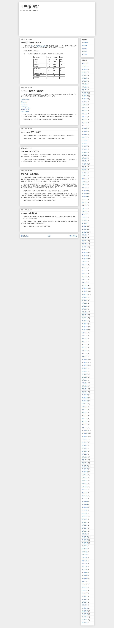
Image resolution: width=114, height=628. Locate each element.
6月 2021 (84, 110)
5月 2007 (84, 593)
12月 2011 (85, 430)
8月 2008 (84, 549)
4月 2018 (84, 214)
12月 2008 (85, 537)
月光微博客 (29, 7)
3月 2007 (84, 599)
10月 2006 (85, 614)
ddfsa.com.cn (25, 111)
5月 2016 (84, 273)
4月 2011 (84, 454)
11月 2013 (85, 362)
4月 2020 (84, 152)
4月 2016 (84, 276)
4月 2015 (84, 312)
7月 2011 (84, 445)
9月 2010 (84, 474)
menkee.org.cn (25, 99)
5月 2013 (84, 380)
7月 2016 (84, 267)
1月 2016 (84, 285)
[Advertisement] (57, 23)
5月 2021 (84, 113)
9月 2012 (84, 403)
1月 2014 (84, 356)
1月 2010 (84, 498)
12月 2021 (85, 93)
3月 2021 (84, 119)
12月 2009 (85, 501)
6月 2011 (84, 448)
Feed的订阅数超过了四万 (31, 43)
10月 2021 (85, 99)
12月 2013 (85, 359)
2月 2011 (84, 460)
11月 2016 (85, 255)
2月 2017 (84, 247)
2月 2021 (84, 122)
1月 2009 (84, 534)
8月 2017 (84, 238)
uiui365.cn (24, 104)
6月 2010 (84, 483)
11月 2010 (85, 469)
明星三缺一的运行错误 (30, 174)
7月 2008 (84, 551)
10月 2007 (85, 578)
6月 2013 (84, 377)
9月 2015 (84, 297)
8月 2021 (84, 104)
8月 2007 (84, 584)
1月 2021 (84, 125)
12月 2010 (85, 466)
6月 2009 (84, 519)
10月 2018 (85, 196)
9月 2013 (84, 368)
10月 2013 (85, 365)
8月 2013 (84, 371)
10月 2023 (85, 69)
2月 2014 (84, 353)
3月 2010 (84, 492)
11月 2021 (85, 96)
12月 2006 (85, 608)
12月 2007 (85, 572)
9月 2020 (84, 137)
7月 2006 (84, 623)
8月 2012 (84, 406)
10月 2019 (85, 164)
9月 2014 (84, 332)
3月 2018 (84, 217)
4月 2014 (84, 347)
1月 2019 (84, 187)
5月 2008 (84, 557)
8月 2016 (84, 264)
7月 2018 (84, 205)
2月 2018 (84, 220)
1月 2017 (84, 250)
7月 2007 (84, 587)
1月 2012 (84, 427)
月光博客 (84, 54)
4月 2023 (84, 78)
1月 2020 (84, 161)
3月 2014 (84, 350)
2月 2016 (84, 282)
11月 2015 (85, 291)
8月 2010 (84, 477)
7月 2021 (84, 107)
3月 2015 (84, 315)
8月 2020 (84, 140)
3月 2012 (84, 421)
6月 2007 (84, 590)
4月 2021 (84, 116)
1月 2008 (84, 569)
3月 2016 (84, 279)
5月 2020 (84, 149)
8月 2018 (84, 202)
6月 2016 (84, 270)
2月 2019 (84, 184)
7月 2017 (84, 241)
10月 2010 (85, 472)
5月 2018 (84, 211)
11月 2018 (85, 193)
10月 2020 (85, 134)
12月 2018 (85, 190)
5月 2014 (84, 344)
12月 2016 (85, 252)
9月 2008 (84, 546)
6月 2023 (84, 75)
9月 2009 (84, 510)
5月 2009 (84, 522)
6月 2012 (84, 412)
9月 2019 (84, 167)
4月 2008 (84, 560)
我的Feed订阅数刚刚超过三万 (39, 46)
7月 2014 (84, 338)
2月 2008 (84, 566)
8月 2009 (84, 513)
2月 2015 (84, 318)
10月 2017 (85, 232)
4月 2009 (84, 525)
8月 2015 (84, 300)
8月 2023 (84, 72)
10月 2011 (85, 436)
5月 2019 (84, 175)
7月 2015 (84, 303)
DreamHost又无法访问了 (31, 132)
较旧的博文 (73, 236)
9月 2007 (84, 581)
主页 (49, 236)
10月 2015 (85, 294)
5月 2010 (84, 486)
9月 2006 (84, 617)
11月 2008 (85, 540)
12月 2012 (85, 395)
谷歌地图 (84, 45)
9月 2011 (84, 439)
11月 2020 (85, 131)
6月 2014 (84, 341)
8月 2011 (84, 442)
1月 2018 (84, 223)
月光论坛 (84, 51)
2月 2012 (84, 424)
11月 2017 (85, 229)
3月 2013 (84, 386)
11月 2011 (85, 433)
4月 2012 (84, 418)
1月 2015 (84, 321)
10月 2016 (85, 258)
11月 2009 (85, 504)
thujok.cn (23, 102)
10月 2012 (85, 401)
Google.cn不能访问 (29, 213)
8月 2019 (84, 170)
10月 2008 (85, 543)
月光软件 (84, 48)
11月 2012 (85, 398)
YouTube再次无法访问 (30, 151)
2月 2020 (84, 158)
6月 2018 (84, 208)
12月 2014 (85, 324)
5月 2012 (84, 415)
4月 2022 (84, 87)
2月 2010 (84, 495)
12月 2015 (85, 288)
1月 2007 (84, 605)
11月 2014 (85, 326)
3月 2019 (84, 181)
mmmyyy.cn (24, 106)
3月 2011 (84, 457)
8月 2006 (84, 620)
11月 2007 (85, 575)
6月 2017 (84, 244)
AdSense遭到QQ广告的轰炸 (32, 91)
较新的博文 (25, 236)
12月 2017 (85, 226)
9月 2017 (84, 235)
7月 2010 (84, 480)
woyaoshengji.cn (25, 108)
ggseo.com (24, 100)
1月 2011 (84, 463)
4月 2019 (84, 178)
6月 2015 (84, 306)
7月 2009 (84, 516)
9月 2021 (84, 102)
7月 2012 (84, 409)
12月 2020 (85, 128)
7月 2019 (84, 173)
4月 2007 (84, 596)
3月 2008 (84, 563)
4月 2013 (84, 383)
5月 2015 (84, 309)
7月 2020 (84, 143)
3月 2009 (84, 528)
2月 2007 (84, 602)
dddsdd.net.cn (25, 109)
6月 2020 (84, 146)
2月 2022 (84, 90)
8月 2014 (84, 335)
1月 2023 (84, 81)
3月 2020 (84, 155)
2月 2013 (84, 389)
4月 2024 (84, 63)
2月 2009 (84, 531)
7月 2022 (84, 84)
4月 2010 (84, 489)
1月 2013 (84, 392)
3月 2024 (84, 66)
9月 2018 (84, 199)
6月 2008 (84, 554)
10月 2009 (85, 507)
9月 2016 (84, 261)
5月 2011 (84, 451)
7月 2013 (84, 374)
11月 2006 (85, 611)
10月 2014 (85, 329)
